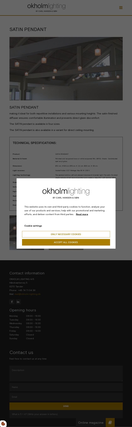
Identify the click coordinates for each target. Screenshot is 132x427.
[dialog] (66, 213)
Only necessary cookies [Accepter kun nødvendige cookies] (66, 234)
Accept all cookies (66, 242)
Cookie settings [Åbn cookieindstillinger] (33, 226)
